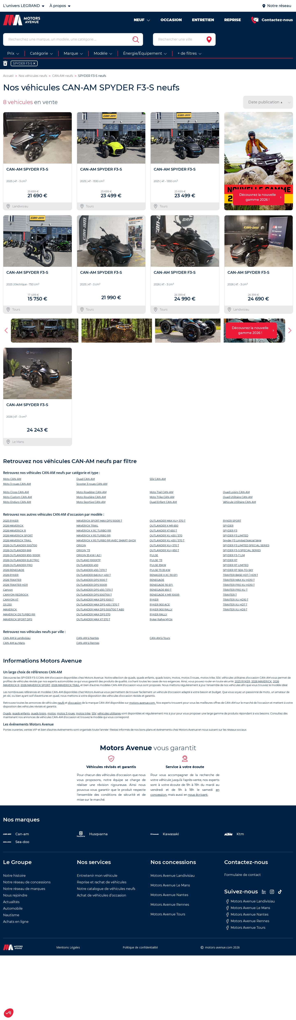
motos (51, 713)
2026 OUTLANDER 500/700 (20, 545)
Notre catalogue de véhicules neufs (106, 889)
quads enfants (21, 713)
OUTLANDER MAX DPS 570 (93, 614)
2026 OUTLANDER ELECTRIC (21, 560)
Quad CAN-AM (85, 479)
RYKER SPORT (232, 520)
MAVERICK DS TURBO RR (19, 614)
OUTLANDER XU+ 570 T (164, 545)
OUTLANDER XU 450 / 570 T (167, 540)
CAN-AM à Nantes (87, 638)
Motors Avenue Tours (167, 914)
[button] (6, 330)
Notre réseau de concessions (27, 882)
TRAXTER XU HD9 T (235, 609)
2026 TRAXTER (12, 579)
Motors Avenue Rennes (169, 905)
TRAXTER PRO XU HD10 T (239, 584)
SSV (94, 713)
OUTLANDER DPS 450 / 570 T (94, 589)
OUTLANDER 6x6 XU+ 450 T (93, 574)
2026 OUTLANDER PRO (17, 565)
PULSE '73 (156, 560)
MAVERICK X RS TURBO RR (93, 535)
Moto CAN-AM (12, 479)
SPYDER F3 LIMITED (235, 535)
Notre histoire (14, 876)
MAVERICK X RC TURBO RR (93, 530)
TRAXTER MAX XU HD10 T (239, 579)
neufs (61, 702)
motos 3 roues (66, 713)
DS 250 (7, 604)
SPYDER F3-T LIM (234, 555)
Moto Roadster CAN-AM (91, 492)
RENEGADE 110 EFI (161, 584)
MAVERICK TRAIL (87, 525)
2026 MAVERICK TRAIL (17, 540)
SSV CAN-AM (158, 479)
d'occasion (74, 702)
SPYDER (228, 525)
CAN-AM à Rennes (87, 643)
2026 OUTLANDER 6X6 (17, 550)
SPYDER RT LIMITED (236, 565)
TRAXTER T (230, 594)
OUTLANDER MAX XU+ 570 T (167, 520)
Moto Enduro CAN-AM (17, 502)
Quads (7, 713)
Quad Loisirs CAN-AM (236, 492)
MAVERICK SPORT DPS (17, 619)
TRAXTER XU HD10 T (235, 599)
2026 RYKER (10, 574)
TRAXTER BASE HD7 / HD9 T (240, 574)
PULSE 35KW (158, 565)
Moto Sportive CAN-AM (90, 502)
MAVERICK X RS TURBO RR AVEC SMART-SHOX (106, 540)
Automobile (13, 908)
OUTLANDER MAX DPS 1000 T (95, 599)
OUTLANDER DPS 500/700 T (94, 594)
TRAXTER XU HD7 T (235, 604)
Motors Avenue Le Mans (170, 885)
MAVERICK (10, 609)
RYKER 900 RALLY (161, 609)
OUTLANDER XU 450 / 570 (166, 535)
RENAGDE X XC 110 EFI (164, 574)
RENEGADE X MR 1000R (164, 594)
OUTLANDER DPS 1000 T (91, 579)
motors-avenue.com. (142, 702)
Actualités (11, 902)
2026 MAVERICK (13, 525)
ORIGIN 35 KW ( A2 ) (88, 555)
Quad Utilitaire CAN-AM (237, 497)
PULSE (154, 555)
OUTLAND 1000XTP (88, 560)
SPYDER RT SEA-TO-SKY (238, 570)
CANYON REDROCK (15, 594)
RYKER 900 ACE (160, 604)
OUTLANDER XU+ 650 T (164, 550)
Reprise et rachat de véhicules (101, 882)
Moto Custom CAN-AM (17, 497)
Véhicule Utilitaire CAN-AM (239, 502)
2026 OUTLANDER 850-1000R (21, 555)
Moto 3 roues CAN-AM (17, 483)
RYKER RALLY (158, 614)
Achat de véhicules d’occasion (101, 895)
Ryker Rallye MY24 (161, 619)
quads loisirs (38, 713)
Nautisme (11, 915)
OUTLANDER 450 (87, 565)
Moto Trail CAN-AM (161, 492)
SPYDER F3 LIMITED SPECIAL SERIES (246, 545)
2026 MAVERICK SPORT (18, 535)
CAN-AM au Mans (14, 643)
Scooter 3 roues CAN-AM (91, 483)
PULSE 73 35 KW (160, 570)
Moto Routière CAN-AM (91, 497)
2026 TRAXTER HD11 (15, 584)
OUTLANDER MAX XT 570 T (93, 619)
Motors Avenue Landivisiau (172, 876)
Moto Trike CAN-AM (162, 497)
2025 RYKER (10, 520)
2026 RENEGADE (13, 570)
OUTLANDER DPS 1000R (91, 584)
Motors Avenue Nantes (169, 895)
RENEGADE (157, 579)
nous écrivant (198, 795)
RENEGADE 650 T (160, 589)
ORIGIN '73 (83, 550)
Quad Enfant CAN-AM (163, 502)
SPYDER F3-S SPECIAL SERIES (242, 550)
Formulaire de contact (242, 875)
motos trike (83, 713)
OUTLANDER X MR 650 (164, 525)
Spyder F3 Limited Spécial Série (242, 540)
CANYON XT (10, 599)
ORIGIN (81, 545)
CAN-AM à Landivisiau (16, 638)
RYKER (154, 599)
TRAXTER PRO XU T (235, 589)
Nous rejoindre (15, 895)
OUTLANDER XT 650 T (163, 530)
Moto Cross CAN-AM (16, 492)
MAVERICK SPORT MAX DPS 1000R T (99, 520)
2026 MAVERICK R (14, 530)
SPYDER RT (230, 560)
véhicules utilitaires (109, 713)
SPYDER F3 (230, 530)
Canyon (8, 589)
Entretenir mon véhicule (97, 876)
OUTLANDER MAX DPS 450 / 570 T (97, 604)
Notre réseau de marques (24, 889)
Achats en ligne (16, 922)
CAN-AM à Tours (160, 638)
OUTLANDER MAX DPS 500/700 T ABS (100, 609)
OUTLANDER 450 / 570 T (91, 570)
